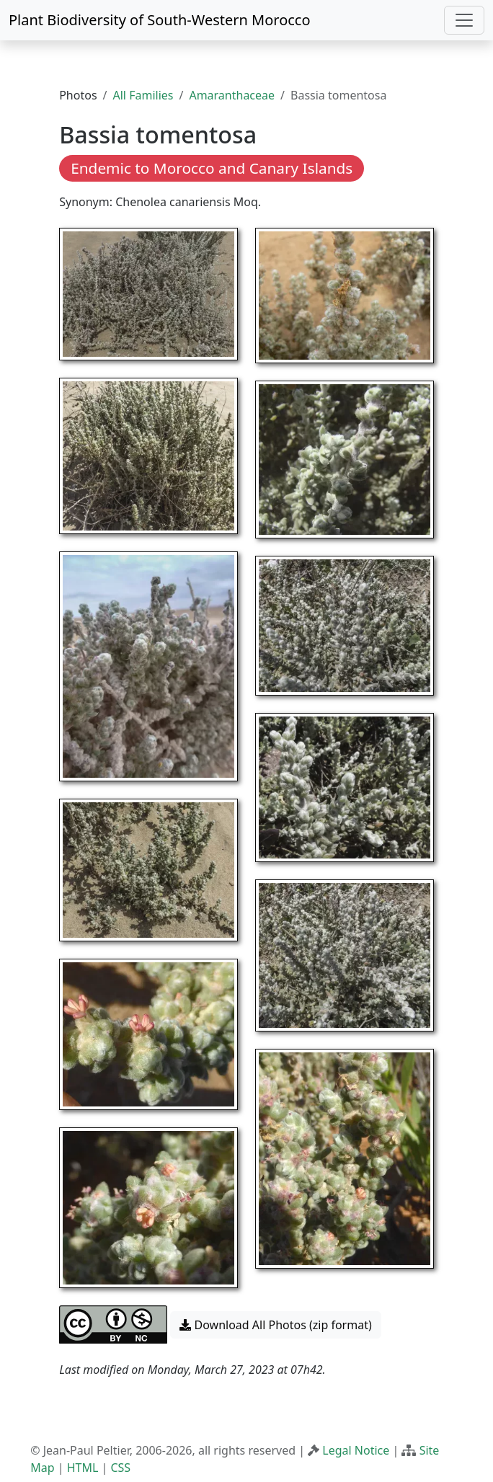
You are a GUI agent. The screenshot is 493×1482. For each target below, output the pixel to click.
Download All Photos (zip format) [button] (275, 1325)
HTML (83, 1468)
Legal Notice (355, 1450)
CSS (120, 1468)
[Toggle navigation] (464, 20)
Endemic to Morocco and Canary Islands (211, 168)
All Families (143, 95)
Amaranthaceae (232, 95)
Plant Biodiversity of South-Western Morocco (160, 20)
